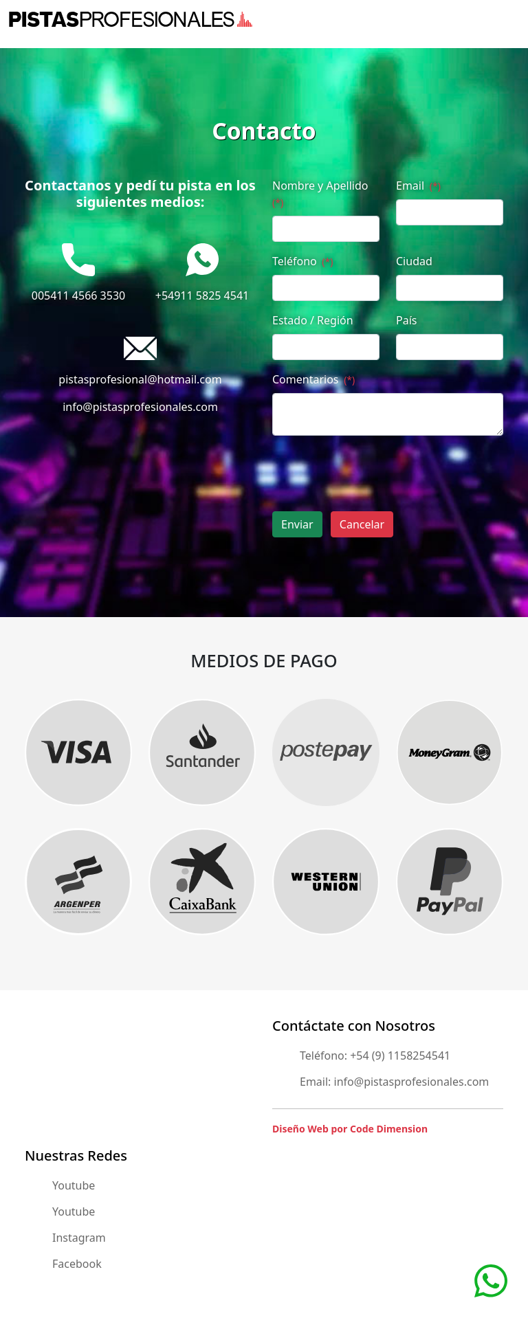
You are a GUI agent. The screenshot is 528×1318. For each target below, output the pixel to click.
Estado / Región (312, 320)
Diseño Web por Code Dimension (350, 1128)
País (406, 320)
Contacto (264, 130)
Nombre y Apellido (320, 193)
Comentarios (313, 379)
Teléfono (302, 261)
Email (418, 185)
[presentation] (376, 473)
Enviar (297, 524)
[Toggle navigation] (511, 19)
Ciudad (414, 261)
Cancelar (362, 524)
